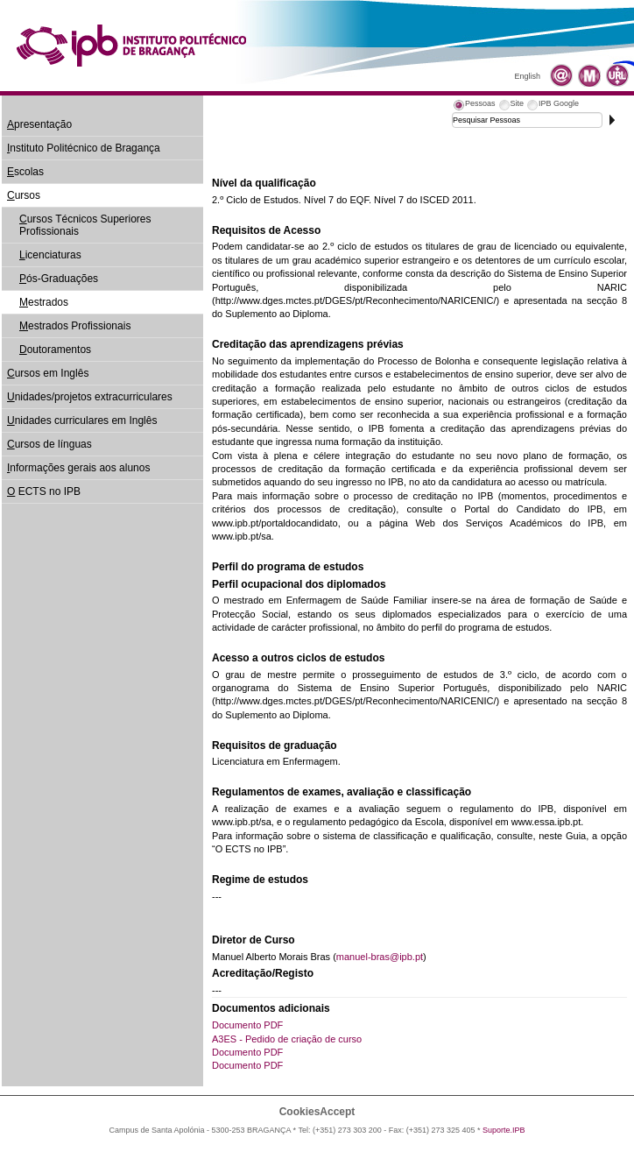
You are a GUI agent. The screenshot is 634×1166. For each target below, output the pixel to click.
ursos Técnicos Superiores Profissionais (85, 225)
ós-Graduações (58, 278)
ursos (23, 195)
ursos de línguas (49, 444)
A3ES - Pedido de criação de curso (287, 1039)
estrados (43, 302)
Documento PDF (247, 1025)
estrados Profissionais (74, 326)
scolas (25, 172)
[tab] (474, 106)
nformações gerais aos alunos (78, 468)
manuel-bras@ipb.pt (379, 956)
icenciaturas (50, 255)
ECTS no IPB (44, 491)
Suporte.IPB (504, 1130)
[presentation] (474, 106)
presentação (39, 124)
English (527, 76)
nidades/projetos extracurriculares (90, 397)
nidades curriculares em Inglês (82, 420)
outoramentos (55, 349)
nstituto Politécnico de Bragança (83, 148)
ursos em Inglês (47, 373)
